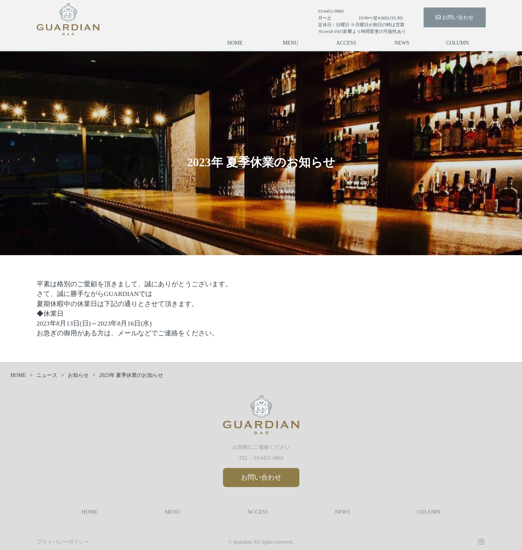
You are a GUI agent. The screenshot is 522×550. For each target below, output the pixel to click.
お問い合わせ (455, 17)
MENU (290, 43)
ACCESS (346, 43)
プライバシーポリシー (63, 542)
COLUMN (457, 43)
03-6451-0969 (268, 458)
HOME (234, 43)
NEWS (401, 43)
